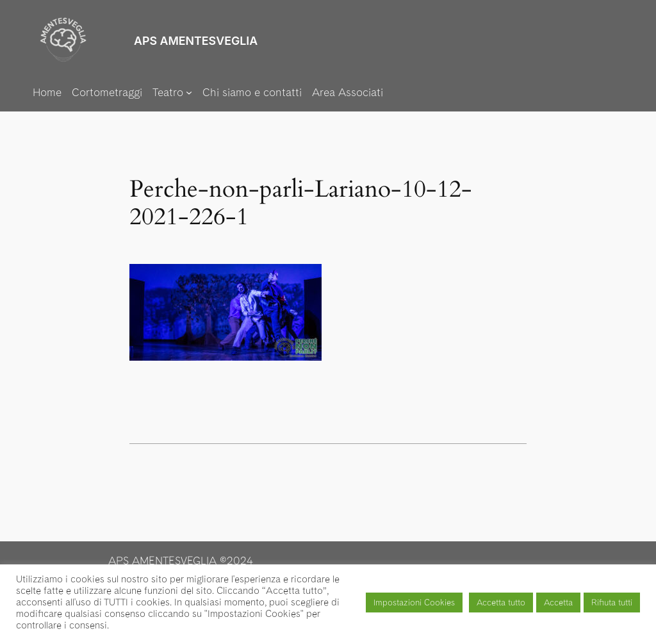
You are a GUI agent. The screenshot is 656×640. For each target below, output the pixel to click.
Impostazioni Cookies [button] (414, 602)
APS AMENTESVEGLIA (196, 40)
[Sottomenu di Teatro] (172, 92)
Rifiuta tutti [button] (611, 602)
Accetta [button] (558, 602)
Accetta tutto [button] (501, 602)
